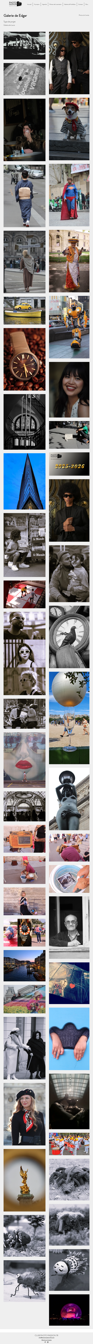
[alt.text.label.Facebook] (45, 1342)
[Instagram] (48, 1342)
